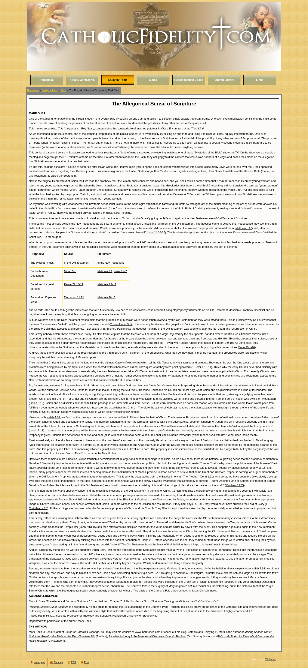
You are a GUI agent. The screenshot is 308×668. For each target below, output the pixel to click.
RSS (73, 662)
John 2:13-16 (88, 526)
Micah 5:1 (70, 271)
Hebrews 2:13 (57, 385)
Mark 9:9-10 (225, 342)
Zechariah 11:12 (74, 297)
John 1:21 (207, 476)
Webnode (270, 659)
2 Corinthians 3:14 (121, 324)
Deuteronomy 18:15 (253, 467)
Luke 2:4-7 (120, 271)
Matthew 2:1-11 (107, 284)
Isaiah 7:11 (36, 430)
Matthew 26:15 (107, 297)
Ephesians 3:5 (95, 328)
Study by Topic (49, 90)
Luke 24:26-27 (156, 232)
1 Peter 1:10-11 (201, 367)
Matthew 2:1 (105, 271)
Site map (58, 662)
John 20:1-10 (247, 347)
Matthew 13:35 (235, 485)
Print (86, 662)
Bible (63, 90)
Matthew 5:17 (243, 228)
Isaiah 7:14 (77, 181)
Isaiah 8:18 (83, 385)
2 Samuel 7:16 (89, 444)
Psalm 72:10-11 (73, 284)
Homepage (32, 90)
